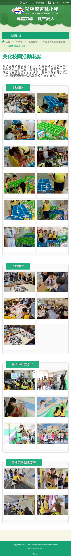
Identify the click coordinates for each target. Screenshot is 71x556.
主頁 (25, 2)
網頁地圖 (40, 2)
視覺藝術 (32, 42)
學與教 (19, 42)
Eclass (66, 2)
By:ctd (35, 554)
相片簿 (55, 2)
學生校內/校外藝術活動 (54, 42)
